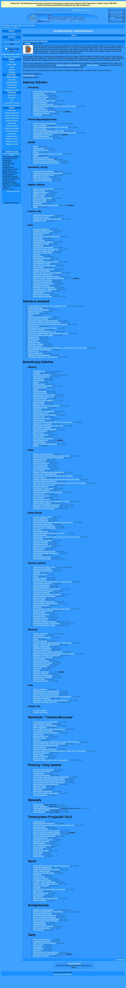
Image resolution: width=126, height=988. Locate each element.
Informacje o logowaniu (11, 56)
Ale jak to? (37, 741)
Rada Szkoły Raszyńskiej (42, 559)
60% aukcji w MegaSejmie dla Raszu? (46, 505)
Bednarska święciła (40, 200)
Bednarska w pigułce (35, 347)
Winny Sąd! (37, 608)
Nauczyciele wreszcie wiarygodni (44, 430)
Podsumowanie (38, 149)
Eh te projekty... (38, 261)
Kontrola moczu (38, 755)
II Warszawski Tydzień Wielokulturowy (46, 237)
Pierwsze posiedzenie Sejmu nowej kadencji (48, 458)
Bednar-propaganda (40, 796)
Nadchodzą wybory (40, 392)
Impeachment (11, 134)
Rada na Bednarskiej (40, 519)
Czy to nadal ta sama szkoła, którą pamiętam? (49, 730)
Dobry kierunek (33, 352)
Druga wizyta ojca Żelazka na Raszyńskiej (47, 174)
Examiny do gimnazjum (41, 233)
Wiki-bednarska (38, 930)
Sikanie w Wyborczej (35, 354)
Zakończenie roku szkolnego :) (43, 216)
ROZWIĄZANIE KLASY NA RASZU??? (46, 589)
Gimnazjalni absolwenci (41, 491)
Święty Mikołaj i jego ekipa (42, 291)
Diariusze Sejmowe (40, 711)
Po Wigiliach (37, 204)
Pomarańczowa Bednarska (42, 282)
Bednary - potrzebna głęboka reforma (46, 645)
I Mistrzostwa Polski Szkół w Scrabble (46, 870)
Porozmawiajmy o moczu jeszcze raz (46, 733)
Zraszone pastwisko (40, 103)
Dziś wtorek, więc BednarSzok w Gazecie (42, 328)
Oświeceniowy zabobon (41, 469)
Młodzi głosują (38, 246)
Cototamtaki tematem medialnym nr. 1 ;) (42, 332)
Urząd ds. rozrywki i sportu (42, 517)
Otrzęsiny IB (37, 116)
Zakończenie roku (39, 221)
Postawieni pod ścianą (41, 842)
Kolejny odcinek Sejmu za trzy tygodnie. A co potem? (51, 502)
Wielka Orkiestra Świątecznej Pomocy (46, 163)
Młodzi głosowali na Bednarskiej (44, 266)
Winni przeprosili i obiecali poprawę (45, 604)
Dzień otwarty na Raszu (41, 295)
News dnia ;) (37, 951)
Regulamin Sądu (12, 144)
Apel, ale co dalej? (39, 748)
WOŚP (35, 147)
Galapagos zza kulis (40, 110)
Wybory (36, 383)
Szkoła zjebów (33, 341)
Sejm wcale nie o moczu (41, 500)
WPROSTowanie (34, 339)
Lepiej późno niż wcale (41, 244)
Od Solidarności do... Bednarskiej (44, 290)
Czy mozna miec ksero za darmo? (45, 954)
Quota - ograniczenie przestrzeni (44, 918)
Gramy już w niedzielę (40, 886)
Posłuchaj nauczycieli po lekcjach (39, 350)
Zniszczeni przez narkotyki (42, 724)
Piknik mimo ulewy (39, 99)
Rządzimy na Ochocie (40, 879)
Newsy (11, 62)
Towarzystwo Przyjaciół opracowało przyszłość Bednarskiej (53, 826)
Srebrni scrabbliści (39, 901)
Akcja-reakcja (38, 790)
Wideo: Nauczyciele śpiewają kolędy (45, 206)
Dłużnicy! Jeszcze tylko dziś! (43, 658)
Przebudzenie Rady (40, 536)
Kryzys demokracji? (40, 393)
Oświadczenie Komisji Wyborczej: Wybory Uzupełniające (52, 423)
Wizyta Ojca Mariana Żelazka (43, 172)
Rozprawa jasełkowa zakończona (44, 622)
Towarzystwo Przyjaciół (12, 103)
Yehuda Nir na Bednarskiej (42, 181)
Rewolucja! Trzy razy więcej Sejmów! (46, 507)
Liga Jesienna (38, 897)
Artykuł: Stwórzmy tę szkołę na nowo (46, 695)
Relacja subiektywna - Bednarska (44, 415)
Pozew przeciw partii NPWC (43, 386)
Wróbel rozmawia (39, 759)
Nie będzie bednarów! (40, 487)
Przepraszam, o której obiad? (43, 489)
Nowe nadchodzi (39, 812)
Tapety (11, 67)
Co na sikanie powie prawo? (43, 731)
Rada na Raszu (38, 550)
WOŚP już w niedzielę (41, 158)
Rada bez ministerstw (40, 543)
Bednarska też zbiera (40, 151)
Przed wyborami (38, 381)
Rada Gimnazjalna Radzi (42, 557)
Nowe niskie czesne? (40, 838)
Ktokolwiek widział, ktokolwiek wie (45, 482)
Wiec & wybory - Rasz (40, 413)
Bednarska (11, 98)
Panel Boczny (11, 88)
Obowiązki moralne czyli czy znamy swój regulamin (51, 760)
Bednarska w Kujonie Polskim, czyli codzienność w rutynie (48, 334)
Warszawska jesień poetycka (43, 242)
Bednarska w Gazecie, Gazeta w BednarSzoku (44, 323)
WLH (12, 101)
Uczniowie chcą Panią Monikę (43, 770)
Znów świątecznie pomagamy (43, 160)
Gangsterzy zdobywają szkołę (43, 270)
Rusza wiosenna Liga (40, 893)
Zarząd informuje (39, 822)
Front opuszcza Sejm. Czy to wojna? (46, 794)
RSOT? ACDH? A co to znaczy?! (44, 944)
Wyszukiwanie (12, 85)
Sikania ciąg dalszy (40, 728)
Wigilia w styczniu (39, 195)
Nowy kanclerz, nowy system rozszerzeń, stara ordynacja (53, 476)
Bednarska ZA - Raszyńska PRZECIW (46, 406)
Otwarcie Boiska (39, 241)
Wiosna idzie (37, 556)
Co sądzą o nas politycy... (42, 942)
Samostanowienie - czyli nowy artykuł (46, 692)
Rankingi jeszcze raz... (36, 312)
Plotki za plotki (38, 945)
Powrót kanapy (38, 774)
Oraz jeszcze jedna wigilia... (42, 198)
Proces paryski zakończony (42, 584)
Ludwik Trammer (28, 76)
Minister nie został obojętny (42, 676)
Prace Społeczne (12, 131)
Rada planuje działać (40, 545)
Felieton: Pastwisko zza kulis (43, 105)
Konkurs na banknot (40, 667)
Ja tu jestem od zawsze (41, 811)
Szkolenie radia (33, 337)
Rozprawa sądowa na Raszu (43, 611)
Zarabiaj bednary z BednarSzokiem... (74, 31)
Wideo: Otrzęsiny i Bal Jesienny (44, 112)
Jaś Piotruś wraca (39, 462)
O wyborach (37, 410)
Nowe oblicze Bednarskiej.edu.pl (44, 916)
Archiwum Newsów (74, 964)
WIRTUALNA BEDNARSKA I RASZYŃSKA (48, 912)
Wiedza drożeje (38, 856)
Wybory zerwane (39, 384)
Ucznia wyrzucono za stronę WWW (45, 722)
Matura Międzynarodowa (11, 106)
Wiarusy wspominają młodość (43, 189)
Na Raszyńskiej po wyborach (43, 439)
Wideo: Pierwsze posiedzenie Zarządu (46, 833)
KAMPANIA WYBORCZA (41, 375)
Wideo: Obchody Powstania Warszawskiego (48, 279)
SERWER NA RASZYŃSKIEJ (43, 910)
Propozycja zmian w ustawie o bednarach (47, 652)
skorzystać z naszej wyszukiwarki (68, 66)
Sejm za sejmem (39, 471)
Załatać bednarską (39, 925)
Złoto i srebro (37, 892)
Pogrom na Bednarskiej (41, 586)
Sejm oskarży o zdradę (41, 496)
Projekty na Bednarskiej (41, 271)
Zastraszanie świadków (41, 593)
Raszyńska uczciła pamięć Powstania (46, 277)
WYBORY (36, 374)
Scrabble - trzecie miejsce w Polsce (45, 884)
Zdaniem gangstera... (40, 807)
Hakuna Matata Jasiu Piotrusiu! (44, 602)
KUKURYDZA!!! (38, 949)
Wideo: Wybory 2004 (40, 441)
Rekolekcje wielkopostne (41, 259)
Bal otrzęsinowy (38, 94)
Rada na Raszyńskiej (40, 521)
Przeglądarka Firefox (12, 90)
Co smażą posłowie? (40, 467)
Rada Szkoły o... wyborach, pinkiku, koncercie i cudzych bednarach (56, 537)
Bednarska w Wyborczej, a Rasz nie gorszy (43, 321)
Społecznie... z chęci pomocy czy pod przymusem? (50, 701)
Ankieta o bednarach (40, 634)
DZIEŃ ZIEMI (37, 235)
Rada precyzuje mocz (40, 532)
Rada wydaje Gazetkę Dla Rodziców (45, 554)
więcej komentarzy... (14, 192)
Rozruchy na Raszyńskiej (42, 772)
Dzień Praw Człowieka (41, 177)
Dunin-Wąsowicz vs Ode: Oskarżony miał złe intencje (51, 609)
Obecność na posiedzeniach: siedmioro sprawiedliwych (52, 697)
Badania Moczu (11, 137)
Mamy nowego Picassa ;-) (42, 940)
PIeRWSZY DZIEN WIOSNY (43, 231)
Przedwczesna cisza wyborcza (43, 412)
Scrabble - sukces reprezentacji (44, 883)
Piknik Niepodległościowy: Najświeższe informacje (50, 128)
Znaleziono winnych (40, 388)
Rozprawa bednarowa (40, 618)
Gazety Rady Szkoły (40, 713)
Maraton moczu (38, 735)
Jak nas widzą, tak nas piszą (38, 319)
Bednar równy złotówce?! (42, 650)
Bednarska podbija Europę (42, 914)
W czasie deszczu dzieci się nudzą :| (46, 921)
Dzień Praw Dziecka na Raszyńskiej (45, 250)
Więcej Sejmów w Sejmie (42, 504)
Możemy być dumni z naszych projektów (47, 273)
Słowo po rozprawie (40, 578)
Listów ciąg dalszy (39, 847)
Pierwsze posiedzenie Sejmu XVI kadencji (47, 493)
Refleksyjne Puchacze (41, 97)
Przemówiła (37, 855)
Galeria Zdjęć (11, 65)
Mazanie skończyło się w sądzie (44, 597)
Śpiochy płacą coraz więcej (42, 525)
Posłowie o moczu (39, 478)
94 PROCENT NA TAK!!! (41, 264)
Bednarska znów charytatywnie (44, 288)
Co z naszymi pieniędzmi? (42, 846)
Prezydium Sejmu (12, 126)
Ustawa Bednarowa (11, 118)
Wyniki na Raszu (39, 404)
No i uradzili (37, 530)
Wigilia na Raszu (39, 191)
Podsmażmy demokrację (41, 699)
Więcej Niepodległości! (41, 137)
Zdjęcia (35, 152)
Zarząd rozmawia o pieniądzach (44, 837)
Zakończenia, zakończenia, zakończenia (47, 219)
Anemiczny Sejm (39, 494)
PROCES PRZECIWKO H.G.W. (44, 568)
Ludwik (27, 44)
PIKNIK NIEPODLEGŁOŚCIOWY (44, 92)
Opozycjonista (38, 805)
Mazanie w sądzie (39, 598)
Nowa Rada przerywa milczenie (44, 552)
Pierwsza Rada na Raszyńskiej (44, 526)
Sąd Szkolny (11, 124)
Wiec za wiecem (39, 437)
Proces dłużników (39, 600)
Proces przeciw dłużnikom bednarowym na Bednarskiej (52, 582)
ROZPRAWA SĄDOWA (41, 588)
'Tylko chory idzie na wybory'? (43, 401)
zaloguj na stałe (12, 49)
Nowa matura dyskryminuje (42, 792)
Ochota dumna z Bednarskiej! (38, 310)
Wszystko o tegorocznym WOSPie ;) (45, 162)
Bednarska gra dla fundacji (42, 297)
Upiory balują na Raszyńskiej (43, 248)
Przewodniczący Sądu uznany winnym (46, 624)
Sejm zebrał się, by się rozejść (43, 485)
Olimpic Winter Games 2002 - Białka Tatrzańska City (51, 866)
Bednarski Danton (39, 617)
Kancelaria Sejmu (12, 121)
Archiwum (11, 70)
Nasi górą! (36, 888)
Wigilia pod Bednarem (40, 193)
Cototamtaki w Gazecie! (36, 330)
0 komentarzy (120, 960)
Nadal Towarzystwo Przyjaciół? (44, 824)
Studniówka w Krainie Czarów (43, 284)
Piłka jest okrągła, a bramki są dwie (45, 899)
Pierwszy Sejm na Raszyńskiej (43, 509)
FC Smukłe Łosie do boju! (42, 881)
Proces (35, 390)
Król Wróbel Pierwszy (40, 829)
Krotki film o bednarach (41, 672)
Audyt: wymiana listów (41, 851)
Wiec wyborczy (38, 379)
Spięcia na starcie (39, 548)
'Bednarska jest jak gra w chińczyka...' (46, 809)
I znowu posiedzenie (40, 465)
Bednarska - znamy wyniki (42, 424)
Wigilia (35, 207)
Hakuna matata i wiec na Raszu (44, 101)
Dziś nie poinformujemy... (42, 928)
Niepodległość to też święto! (43, 135)
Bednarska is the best (35, 345)
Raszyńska (12, 95)
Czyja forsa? (37, 669)
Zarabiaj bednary (12, 83)
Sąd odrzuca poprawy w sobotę (44, 626)
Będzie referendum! (40, 460)
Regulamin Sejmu (12, 142)
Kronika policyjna (39, 613)
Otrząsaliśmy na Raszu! (41, 114)
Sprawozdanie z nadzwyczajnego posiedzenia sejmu (51, 456)
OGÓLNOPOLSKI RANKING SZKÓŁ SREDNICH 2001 (47, 307)
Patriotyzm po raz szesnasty (43, 139)
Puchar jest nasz (39, 877)
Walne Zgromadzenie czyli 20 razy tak (11, 154)
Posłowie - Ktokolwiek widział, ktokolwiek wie (48, 473)
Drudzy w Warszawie (35, 308)
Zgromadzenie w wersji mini (42, 840)
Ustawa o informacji (12, 116)
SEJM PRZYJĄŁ (39, 372)
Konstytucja (12, 111)
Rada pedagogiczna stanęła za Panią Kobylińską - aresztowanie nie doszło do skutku (57, 348)
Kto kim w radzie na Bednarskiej (44, 528)
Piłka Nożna (37, 875)
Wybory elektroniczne (40, 435)
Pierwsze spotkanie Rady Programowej (46, 835)
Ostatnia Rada (38, 539)
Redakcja (11, 73)
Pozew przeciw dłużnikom (42, 569)
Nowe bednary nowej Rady (42, 541)
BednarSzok (6, 28)
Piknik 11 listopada (39, 126)
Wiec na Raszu (38, 433)
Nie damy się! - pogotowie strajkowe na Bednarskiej (51, 777)
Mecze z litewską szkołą (41, 872)
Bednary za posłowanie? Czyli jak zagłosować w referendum (54, 654)
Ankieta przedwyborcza (41, 377)
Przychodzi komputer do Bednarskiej (46, 919)
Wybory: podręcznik (40, 432)
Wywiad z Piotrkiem (40, 399)
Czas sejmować (38, 498)
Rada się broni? (38, 293)
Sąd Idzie (36, 573)
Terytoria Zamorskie (11, 129)
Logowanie (11, 80)
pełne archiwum (92, 66)
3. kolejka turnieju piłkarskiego (43, 873)
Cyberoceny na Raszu (41, 956)
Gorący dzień (37, 239)
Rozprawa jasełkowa (40, 620)
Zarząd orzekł (38, 849)
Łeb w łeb (36, 670)
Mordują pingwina (39, 923)
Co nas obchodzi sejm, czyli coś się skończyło (49, 744)
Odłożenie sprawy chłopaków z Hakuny (46, 595)
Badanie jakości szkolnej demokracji (45, 746)
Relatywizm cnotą (34, 343)
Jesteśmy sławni (33, 314)
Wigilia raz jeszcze (39, 202)
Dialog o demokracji (40, 690)
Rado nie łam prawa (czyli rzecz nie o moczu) (49, 534)
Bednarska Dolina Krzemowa (43, 927)
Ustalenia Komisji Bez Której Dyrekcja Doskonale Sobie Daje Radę (56, 480)
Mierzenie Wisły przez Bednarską (39, 317)
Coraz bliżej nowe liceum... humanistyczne (42, 357)
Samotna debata (39, 421)
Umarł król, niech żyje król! (42, 546)
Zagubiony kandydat (40, 408)
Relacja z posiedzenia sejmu (43, 454)
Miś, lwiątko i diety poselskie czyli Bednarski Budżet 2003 (53, 523)
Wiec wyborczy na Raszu (42, 419)
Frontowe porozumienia (41, 776)
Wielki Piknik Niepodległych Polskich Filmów (48, 131)
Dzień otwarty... (38, 257)
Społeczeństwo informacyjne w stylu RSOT (48, 426)
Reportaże (36, 255)
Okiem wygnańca (39, 844)
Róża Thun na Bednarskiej (42, 179)
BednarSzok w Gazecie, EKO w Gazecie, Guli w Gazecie (47, 325)
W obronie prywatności (41, 615)
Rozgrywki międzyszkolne (42, 868)
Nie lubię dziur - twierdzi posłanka (45, 474)
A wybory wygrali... (39, 443)
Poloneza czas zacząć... (41, 218)
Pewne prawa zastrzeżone (63, 975)
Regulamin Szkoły (11, 139)
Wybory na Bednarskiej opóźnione (45, 444)
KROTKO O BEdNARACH (42, 649)
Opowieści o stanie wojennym (43, 251)
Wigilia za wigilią (39, 197)
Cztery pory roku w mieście (42, 281)
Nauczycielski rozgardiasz (42, 428)
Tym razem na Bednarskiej (42, 253)
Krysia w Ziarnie (33, 327)
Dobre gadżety (38, 268)
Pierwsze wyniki (38, 403)
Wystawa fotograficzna (41, 230)
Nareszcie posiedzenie (41, 464)
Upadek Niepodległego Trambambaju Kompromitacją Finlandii (54, 107)
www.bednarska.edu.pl (81, 10)
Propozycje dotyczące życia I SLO (45, 703)
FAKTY (30, 316)
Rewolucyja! (37, 947)
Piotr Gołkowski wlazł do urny (43, 397)
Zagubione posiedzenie (41, 606)
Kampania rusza (39, 417)
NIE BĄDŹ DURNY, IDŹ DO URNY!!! (45, 262)
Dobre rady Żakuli (39, 788)
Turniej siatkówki (39, 895)
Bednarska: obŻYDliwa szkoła (43, 175)
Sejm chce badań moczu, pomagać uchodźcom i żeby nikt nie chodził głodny (59, 484)
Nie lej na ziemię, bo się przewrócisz (45, 953)
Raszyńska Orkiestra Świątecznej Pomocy (47, 154)
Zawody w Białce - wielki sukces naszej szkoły (49, 890)
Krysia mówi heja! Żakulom (42, 275)
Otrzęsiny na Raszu (40, 96)
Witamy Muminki (39, 108)
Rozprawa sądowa (39, 580)
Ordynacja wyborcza (12, 113)
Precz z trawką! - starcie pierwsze (45, 726)
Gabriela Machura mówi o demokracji (46, 693)
